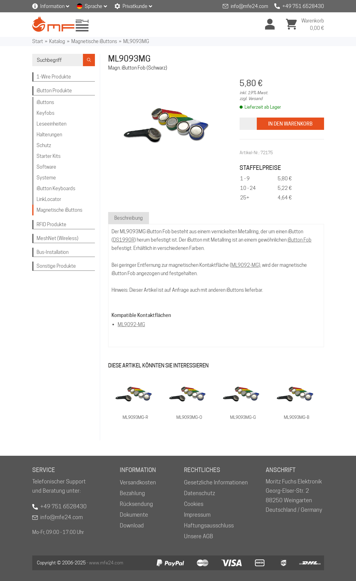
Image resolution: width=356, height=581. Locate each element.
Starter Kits (49, 156)
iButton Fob (299, 240)
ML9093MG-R (135, 417)
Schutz (44, 145)
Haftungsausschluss (209, 525)
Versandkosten (138, 482)
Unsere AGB (198, 536)
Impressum (197, 514)
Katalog (57, 41)
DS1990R (123, 240)
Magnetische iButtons (94, 41)
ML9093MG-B (296, 417)
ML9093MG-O (189, 417)
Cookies (193, 504)
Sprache (93, 6)
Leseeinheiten (51, 124)
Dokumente (134, 514)
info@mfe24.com (249, 6)
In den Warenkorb (290, 124)
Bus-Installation (52, 252)
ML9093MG (136, 41)
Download (132, 525)
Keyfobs (45, 113)
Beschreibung (128, 218)
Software (46, 167)
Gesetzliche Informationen (216, 482)
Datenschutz (199, 493)
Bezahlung (132, 493)
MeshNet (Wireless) (57, 238)
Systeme (46, 178)
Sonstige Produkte (56, 266)
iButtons (45, 102)
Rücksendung (136, 504)
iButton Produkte (54, 91)
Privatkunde (135, 6)
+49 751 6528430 (303, 6)
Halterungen (49, 135)
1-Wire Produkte (54, 77)
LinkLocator (49, 199)
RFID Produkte (51, 224)
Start (37, 41)
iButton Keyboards (56, 188)
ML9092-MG (245, 265)
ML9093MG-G (243, 417)
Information (52, 6)
